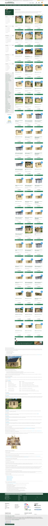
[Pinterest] (27, 504)
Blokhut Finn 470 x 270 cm (18, 298)
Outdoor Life (6, 102)
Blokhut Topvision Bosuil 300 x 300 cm (19, 250)
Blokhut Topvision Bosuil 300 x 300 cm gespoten (38, 250)
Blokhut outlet (7, 95)
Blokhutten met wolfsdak (9, 479)
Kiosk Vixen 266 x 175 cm (18, 72)
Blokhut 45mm (7, 86)
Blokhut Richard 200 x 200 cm (28, 23)
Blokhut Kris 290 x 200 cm (28, 88)
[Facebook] (25, 504)
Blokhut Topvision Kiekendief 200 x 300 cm (19, 121)
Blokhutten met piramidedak (10, 478)
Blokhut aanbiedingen (8, 96)
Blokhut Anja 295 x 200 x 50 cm (38, 88)
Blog (5, 508)
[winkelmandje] (42, 3)
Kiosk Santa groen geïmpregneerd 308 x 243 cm (38, 56)
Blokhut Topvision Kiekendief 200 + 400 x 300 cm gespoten (19, 169)
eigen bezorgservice (17, 0)
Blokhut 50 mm (7, 87)
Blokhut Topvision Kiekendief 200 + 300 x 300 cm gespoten (19, 153)
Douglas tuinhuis (7, 110)
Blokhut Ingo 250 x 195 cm (18, 88)
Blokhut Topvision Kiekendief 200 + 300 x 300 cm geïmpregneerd (38, 137)
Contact (6, 504)
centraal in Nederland (27, 0)
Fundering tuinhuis (7, 104)
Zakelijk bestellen (16, 504)
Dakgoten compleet (7, 103)
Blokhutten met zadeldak (9, 480)
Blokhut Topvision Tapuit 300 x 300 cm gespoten (38, 185)
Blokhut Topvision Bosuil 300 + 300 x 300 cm (19, 266)
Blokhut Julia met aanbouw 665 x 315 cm (38, 298)
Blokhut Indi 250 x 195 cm (38, 72)
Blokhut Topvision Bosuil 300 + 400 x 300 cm (19, 282)
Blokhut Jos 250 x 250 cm (28, 233)
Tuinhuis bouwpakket (7, 108)
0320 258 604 (38, 354)
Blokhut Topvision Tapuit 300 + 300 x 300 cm (28, 201)
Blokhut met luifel (7, 91)
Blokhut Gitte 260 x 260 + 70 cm (18, 104)
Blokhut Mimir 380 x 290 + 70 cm (38, 234)
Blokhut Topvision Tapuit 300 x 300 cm (19, 185)
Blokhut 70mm (7, 89)
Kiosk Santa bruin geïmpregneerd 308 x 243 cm (28, 56)
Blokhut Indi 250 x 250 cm (18, 201)
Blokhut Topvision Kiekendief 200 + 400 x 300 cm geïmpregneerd (38, 153)
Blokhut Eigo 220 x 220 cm (38, 23)
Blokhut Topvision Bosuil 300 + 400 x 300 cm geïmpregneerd (29, 282)
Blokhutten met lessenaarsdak (10, 477)
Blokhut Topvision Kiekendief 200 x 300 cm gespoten (38, 121)
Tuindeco (6, 98)
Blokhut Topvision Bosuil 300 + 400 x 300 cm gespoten (38, 282)
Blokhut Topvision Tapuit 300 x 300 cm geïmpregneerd (28, 185)
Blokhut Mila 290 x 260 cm (38, 104)
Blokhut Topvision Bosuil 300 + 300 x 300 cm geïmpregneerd (29, 266)
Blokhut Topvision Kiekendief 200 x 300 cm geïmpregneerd (28, 121)
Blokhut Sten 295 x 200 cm (28, 72)
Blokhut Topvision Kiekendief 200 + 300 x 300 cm (28, 137)
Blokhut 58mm (7, 88)
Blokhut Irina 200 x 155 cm (18, 23)
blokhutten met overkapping (32, 428)
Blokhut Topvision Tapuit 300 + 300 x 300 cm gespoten (19, 218)
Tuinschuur (6, 109)
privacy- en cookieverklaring (15, 519)
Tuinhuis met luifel (7, 78)
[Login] (39, 3)
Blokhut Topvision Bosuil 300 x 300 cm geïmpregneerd (29, 250)
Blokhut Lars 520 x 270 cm (28, 330)
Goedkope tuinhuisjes (7, 97)
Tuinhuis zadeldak (7, 74)
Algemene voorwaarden (17, 506)
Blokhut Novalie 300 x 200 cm (28, 104)
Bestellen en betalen (7, 507)
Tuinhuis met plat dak (7, 79)
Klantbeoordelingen (17, 507)
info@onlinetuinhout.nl (8, 498)
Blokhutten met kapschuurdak (10, 476)
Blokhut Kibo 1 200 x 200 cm (18, 314)
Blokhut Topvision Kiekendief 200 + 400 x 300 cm (28, 153)
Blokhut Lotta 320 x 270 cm (38, 330)
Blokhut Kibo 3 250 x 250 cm (38, 314)
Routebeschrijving (7, 499)
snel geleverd (8, 0)
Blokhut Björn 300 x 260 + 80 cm (28, 169)
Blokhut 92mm (7, 90)
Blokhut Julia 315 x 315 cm (28, 298)
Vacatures (6, 506)
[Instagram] (26, 504)
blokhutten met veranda (25, 428)
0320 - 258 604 (8, 13)
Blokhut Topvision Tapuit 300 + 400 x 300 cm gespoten (19, 234)
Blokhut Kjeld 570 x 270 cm (18, 330)
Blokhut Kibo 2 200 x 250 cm (28, 314)
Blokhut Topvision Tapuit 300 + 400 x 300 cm (28, 218)
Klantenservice (7, 503)
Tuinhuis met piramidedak (8, 80)
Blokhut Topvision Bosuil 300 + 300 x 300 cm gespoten (38, 266)
